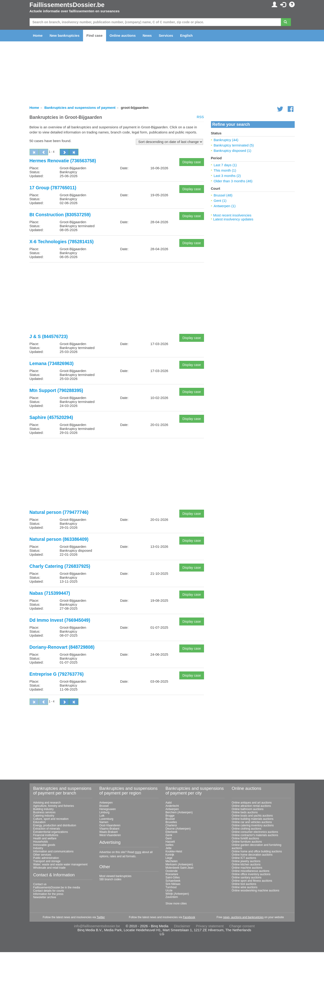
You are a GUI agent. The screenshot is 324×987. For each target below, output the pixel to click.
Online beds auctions (245, 812)
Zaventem (172, 897)
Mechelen (172, 861)
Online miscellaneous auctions (250, 871)
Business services (44, 812)
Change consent (242, 926)
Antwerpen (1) (225, 206)
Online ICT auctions (244, 858)
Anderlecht (172, 806)
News (147, 35)
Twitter (101, 917)
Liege (169, 858)
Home (38, 35)
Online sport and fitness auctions (252, 880)
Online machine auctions (247, 867)
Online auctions (123, 35)
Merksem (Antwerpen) (179, 864)
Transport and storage (47, 861)
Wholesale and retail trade (49, 867)
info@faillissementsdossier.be (97, 926)
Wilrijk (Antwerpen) (177, 893)
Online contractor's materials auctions (255, 835)
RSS (200, 117)
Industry (38, 848)
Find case (95, 35)
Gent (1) (220, 201)
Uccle (169, 890)
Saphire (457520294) (51, 417)
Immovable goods (44, 845)
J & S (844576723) (49, 336)
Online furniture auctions (247, 841)
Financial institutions (45, 835)
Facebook (189, 917)
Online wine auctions (244, 887)
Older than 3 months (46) (233, 181)
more (138, 852)
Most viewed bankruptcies (115, 876)
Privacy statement (210, 926)
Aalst (169, 802)
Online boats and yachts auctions (252, 815)
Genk (169, 835)
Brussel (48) (223, 195)
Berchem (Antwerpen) (179, 812)
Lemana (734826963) (52, 363)
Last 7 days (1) (225, 165)
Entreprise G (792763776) (57, 674)
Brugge (170, 815)
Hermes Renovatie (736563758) (63, 160)
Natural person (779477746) (59, 512)
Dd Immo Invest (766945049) (60, 620)
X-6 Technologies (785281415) (62, 241)
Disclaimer (182, 926)
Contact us (40, 884)
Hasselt (170, 841)
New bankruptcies (64, 35)
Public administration (46, 858)
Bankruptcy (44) (226, 140)
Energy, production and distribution (54, 825)
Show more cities (176, 903)
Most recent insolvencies (232, 215)
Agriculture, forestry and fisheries (53, 806)
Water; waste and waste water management (60, 864)
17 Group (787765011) (53, 187)
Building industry (43, 809)
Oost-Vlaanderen (109, 825)
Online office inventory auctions (251, 874)
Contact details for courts (48, 890)
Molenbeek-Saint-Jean (180, 867)
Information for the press (48, 894)
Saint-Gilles (173, 877)
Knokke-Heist (174, 851)
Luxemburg (106, 819)
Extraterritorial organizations (50, 832)
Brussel (104, 806)
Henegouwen (107, 809)
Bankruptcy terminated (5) (234, 145)
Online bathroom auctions (248, 809)
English (186, 35)
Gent (169, 838)
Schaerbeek (173, 880)
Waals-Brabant (108, 832)
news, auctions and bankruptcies (243, 917)
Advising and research (47, 802)
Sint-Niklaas (173, 884)
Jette (169, 848)
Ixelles (170, 845)
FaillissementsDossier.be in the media (56, 887)
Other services (42, 854)
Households (40, 841)
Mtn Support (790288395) (56, 390)
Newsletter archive (44, 897)
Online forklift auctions (245, 838)
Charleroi (171, 825)
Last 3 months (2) (227, 176)
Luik (101, 815)
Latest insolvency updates (233, 219)
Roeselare (172, 874)
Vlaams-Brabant (109, 828)
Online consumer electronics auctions (255, 832)
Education (39, 822)
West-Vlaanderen (110, 835)
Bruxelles (171, 822)
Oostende (172, 871)
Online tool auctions (244, 884)
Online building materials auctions (252, 819)
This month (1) (225, 170)
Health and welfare (45, 838)
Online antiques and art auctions (252, 802)
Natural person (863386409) (59, 539)
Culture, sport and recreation (51, 819)
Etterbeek (171, 832)
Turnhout (171, 887)
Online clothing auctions (246, 828)
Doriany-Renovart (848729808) (62, 647)
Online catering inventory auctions (253, 825)
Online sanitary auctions (246, 877)
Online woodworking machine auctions (255, 890)
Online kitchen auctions (246, 864)
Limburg (104, 812)
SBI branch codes (110, 879)
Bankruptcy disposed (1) (232, 151)
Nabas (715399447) (50, 593)
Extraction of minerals (46, 828)
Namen (103, 822)
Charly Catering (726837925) (60, 566)
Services (166, 35)
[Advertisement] (117, 298)
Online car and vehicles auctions (252, 822)
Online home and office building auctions (257, 851)
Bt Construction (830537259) (60, 214)
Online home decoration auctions (252, 854)
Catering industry (43, 815)
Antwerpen (106, 802)
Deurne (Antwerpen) (178, 828)
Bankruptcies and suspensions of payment (80, 108)
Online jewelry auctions (246, 861)
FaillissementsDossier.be (67, 4)
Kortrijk (170, 854)
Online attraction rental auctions (251, 806)
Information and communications (53, 851)
